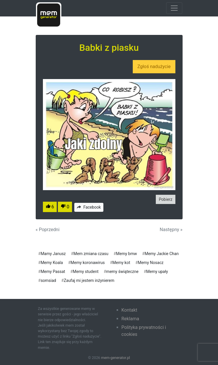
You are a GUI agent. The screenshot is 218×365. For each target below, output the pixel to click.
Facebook (89, 207)
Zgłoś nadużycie (154, 66)
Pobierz (165, 199)
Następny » (171, 229)
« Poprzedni (48, 229)
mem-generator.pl (115, 357)
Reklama (130, 318)
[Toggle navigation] (174, 8)
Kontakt (129, 310)
